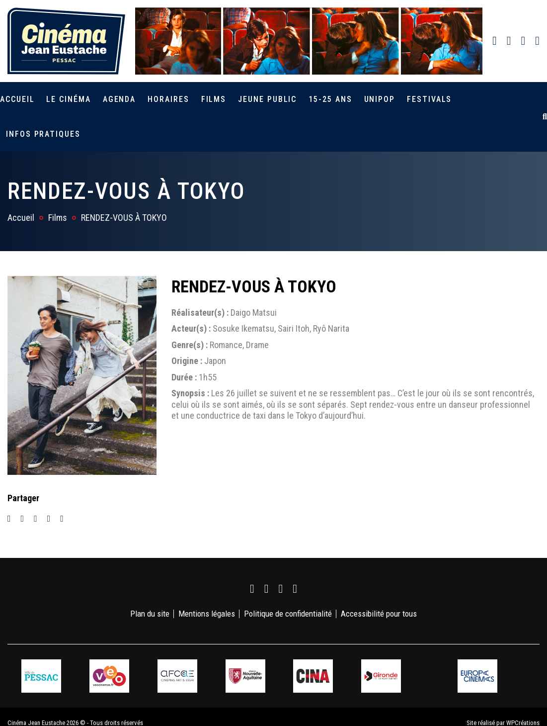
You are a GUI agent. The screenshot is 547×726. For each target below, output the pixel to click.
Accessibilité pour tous (379, 614)
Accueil (17, 99)
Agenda (119, 99)
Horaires (168, 99)
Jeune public (267, 99)
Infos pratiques (43, 134)
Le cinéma (68, 99)
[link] (494, 41)
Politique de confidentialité (288, 614)
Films (214, 99)
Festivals (429, 99)
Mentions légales (206, 614)
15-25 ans (330, 99)
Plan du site (149, 614)
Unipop (379, 99)
